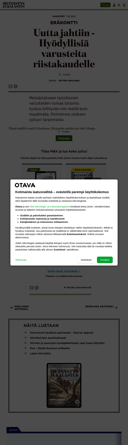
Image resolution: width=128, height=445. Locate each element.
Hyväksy (104, 259)
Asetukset (86, 259)
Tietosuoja (20, 259)
